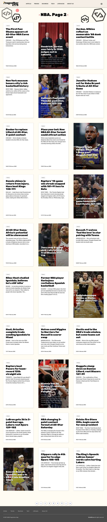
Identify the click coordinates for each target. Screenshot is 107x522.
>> (70, 503)
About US (70, 3)
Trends (36, 3)
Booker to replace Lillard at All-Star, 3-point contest (17, 132)
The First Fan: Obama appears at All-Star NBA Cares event (17, 33)
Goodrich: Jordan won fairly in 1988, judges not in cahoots (52, 50)
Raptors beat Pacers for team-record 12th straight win (16, 370)
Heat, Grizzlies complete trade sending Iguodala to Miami (18, 333)
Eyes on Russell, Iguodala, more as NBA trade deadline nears (17, 475)
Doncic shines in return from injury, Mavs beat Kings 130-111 (17, 185)
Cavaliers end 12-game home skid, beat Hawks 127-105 (88, 201)
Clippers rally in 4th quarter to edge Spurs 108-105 (53, 457)
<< (36, 503)
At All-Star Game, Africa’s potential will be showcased (17, 233)
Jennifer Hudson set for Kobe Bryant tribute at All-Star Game (88, 84)
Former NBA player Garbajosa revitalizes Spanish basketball (53, 281)
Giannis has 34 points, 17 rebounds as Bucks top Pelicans (53, 387)
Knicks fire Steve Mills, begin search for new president (87, 422)
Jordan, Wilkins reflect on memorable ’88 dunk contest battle (88, 33)
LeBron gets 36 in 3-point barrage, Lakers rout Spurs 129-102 (18, 423)
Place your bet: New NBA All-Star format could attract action (53, 132)
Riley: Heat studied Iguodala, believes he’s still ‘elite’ (17, 280)
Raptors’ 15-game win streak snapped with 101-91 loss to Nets (53, 185)
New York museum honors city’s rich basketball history (17, 83)
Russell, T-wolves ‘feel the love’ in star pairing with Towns (88, 233)
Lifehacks (60, 3)
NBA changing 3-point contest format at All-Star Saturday (52, 423)
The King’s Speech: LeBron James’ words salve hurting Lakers (88, 458)
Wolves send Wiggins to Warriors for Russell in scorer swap (53, 333)
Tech (53, 3)
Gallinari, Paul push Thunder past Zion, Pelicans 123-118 (53, 101)
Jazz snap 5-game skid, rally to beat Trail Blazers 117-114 (52, 251)
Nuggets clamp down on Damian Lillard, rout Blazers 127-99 (88, 370)
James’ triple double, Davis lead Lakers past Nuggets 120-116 (87, 151)
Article (28, 3)
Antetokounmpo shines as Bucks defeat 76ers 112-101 (87, 299)
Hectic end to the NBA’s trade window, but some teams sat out (88, 333)
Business (45, 3)
